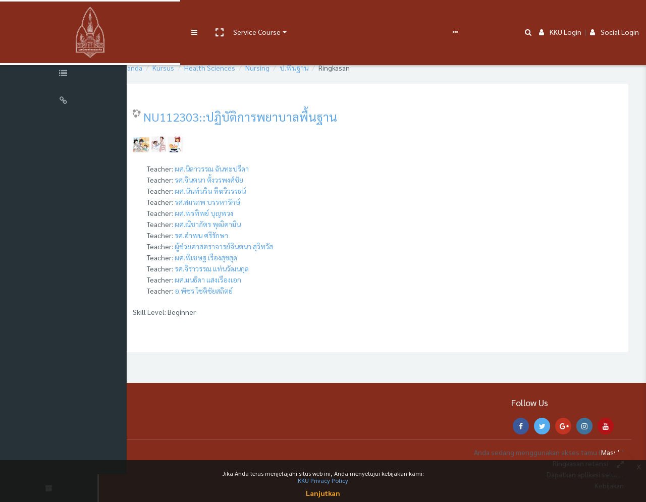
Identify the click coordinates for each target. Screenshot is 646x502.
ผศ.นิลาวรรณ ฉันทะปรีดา (244, 168)
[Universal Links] (65, 102)
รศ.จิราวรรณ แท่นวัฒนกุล (244, 268)
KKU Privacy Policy (323, 480)
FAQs (373, 16)
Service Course (208, 16)
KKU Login (560, 16)
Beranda (162, 67)
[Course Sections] (65, 47)
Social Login (614, 16)
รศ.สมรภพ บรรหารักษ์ (240, 201)
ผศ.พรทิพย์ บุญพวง (236, 212)
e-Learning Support (321, 16)
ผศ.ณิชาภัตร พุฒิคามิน (240, 224)
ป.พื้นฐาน (326, 67)
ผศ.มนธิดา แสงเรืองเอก (240, 279)
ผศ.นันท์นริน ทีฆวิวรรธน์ (242, 190)
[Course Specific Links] (65, 74)
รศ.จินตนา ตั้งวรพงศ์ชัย (241, 179)
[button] (170, 16)
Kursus (195, 67)
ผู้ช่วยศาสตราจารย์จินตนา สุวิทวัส (256, 246)
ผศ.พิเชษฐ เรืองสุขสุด (238, 257)
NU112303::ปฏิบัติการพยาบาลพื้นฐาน (272, 116)
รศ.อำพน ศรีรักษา (233, 235)
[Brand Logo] (66, 16)
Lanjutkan (323, 492)
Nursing (290, 67)
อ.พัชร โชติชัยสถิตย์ (236, 290)
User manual (264, 16)
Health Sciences (242, 67)
